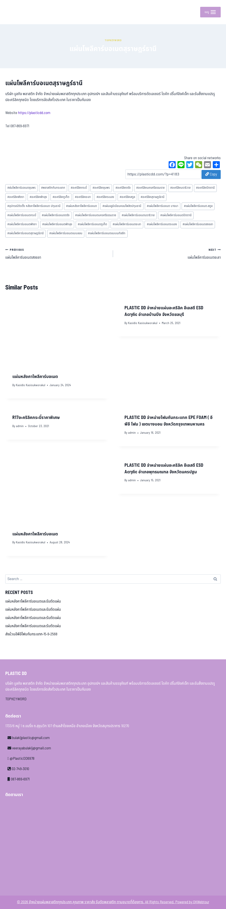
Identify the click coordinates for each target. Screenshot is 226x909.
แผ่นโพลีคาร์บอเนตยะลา (127, 224)
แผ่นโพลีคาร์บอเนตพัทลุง (57, 224)
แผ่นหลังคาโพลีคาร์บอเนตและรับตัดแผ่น (33, 601)
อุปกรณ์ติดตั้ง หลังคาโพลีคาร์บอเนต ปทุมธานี (33, 206)
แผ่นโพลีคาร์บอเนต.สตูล (198, 206)
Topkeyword (113, 40)
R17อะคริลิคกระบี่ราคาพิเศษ (36, 417)
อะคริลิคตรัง (123, 188)
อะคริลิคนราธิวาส (180, 188)
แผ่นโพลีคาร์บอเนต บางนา (162, 206)
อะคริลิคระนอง (105, 197)
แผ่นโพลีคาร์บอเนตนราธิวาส (138, 215)
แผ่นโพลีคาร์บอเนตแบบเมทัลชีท (106, 233)
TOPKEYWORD (15, 699)
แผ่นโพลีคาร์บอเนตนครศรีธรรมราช (95, 215)
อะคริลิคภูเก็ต (61, 197)
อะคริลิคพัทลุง (38, 197)
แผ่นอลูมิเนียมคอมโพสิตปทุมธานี (121, 206)
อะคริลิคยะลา (83, 197)
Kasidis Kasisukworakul (30, 385)
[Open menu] (210, 12)
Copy (211, 174)
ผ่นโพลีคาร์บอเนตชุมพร (21, 188)
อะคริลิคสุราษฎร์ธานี (152, 197)
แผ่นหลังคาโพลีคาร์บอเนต (81, 206)
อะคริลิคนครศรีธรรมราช (150, 188)
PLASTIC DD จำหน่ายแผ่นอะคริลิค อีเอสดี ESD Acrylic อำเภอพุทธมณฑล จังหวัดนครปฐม (163, 468)
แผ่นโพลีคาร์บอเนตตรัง (56, 215)
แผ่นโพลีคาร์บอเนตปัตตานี (176, 215)
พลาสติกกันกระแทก (53, 188)
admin (20, 426)
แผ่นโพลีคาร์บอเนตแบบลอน (65, 233)
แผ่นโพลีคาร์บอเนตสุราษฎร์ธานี (25, 233)
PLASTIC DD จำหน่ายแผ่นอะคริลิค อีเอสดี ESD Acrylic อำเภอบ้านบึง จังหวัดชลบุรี (163, 311)
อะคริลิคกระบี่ (79, 188)
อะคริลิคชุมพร (101, 188)
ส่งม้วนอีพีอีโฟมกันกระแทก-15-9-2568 (31, 634)
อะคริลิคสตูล (127, 197)
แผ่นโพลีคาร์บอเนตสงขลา (198, 224)
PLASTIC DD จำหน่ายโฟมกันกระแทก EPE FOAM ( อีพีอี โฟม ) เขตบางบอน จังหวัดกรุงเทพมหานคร (168, 421)
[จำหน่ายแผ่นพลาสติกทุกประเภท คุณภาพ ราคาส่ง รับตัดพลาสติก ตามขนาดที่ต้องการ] (15, 12)
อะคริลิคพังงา (15, 197)
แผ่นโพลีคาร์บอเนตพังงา (22, 224)
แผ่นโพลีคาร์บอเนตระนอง (162, 224)
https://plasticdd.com (34, 113)
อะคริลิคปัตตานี (205, 188)
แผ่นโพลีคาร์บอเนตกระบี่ (21, 215)
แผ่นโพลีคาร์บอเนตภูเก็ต (92, 224)
